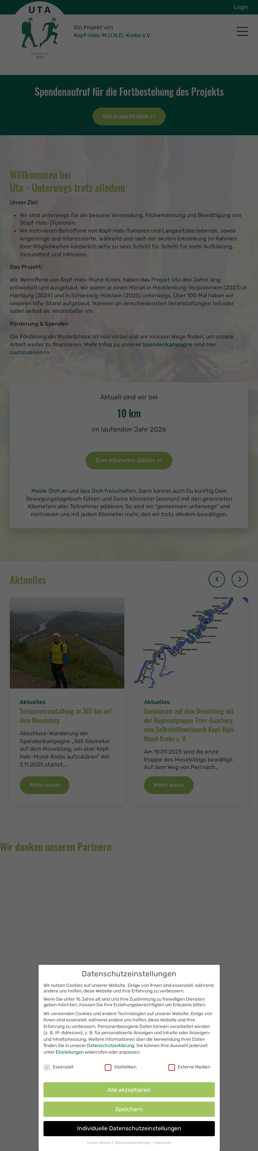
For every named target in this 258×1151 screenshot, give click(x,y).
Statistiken (120, 1068)
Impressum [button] (162, 1144)
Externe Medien (189, 1068)
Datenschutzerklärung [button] (133, 1144)
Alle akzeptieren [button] (129, 1091)
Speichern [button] (129, 1110)
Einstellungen (70, 1053)
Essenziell (58, 1068)
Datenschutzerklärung (110, 1047)
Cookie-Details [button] (99, 1144)
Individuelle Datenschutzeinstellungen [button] (129, 1129)
